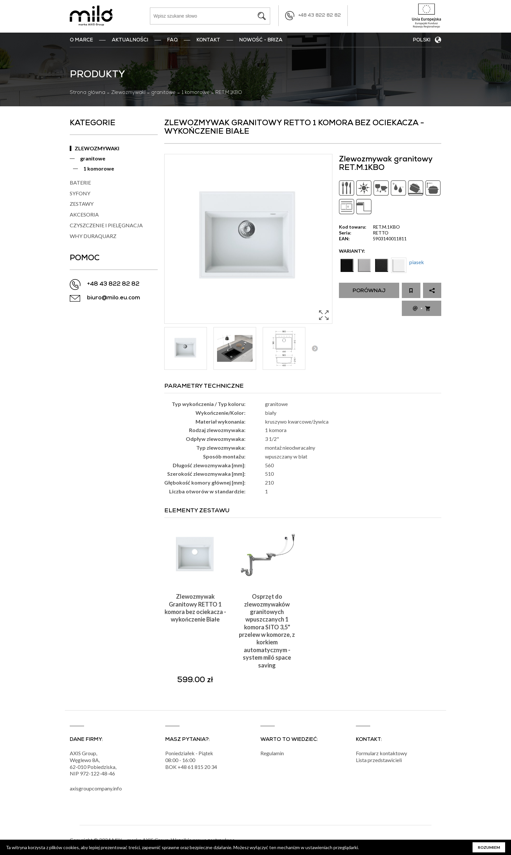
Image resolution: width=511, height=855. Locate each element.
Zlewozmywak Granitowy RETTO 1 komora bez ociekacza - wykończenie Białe (195, 608)
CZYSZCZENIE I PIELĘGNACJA (106, 225)
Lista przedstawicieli (379, 760)
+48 (183, 767)
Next (314, 348)
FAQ (172, 40)
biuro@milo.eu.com (113, 298)
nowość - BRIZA (261, 40)
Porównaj (369, 291)
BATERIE (80, 182)
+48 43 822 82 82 (319, 15)
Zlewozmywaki (128, 93)
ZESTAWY (82, 204)
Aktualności (130, 40)
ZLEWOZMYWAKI (97, 148)
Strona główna (87, 93)
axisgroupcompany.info (96, 788)
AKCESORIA (84, 214)
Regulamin (272, 753)
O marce (81, 40)
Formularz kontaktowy (381, 753)
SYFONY (80, 193)
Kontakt (208, 40)
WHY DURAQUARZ (93, 236)
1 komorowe (196, 93)
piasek (416, 262)
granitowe (163, 93)
